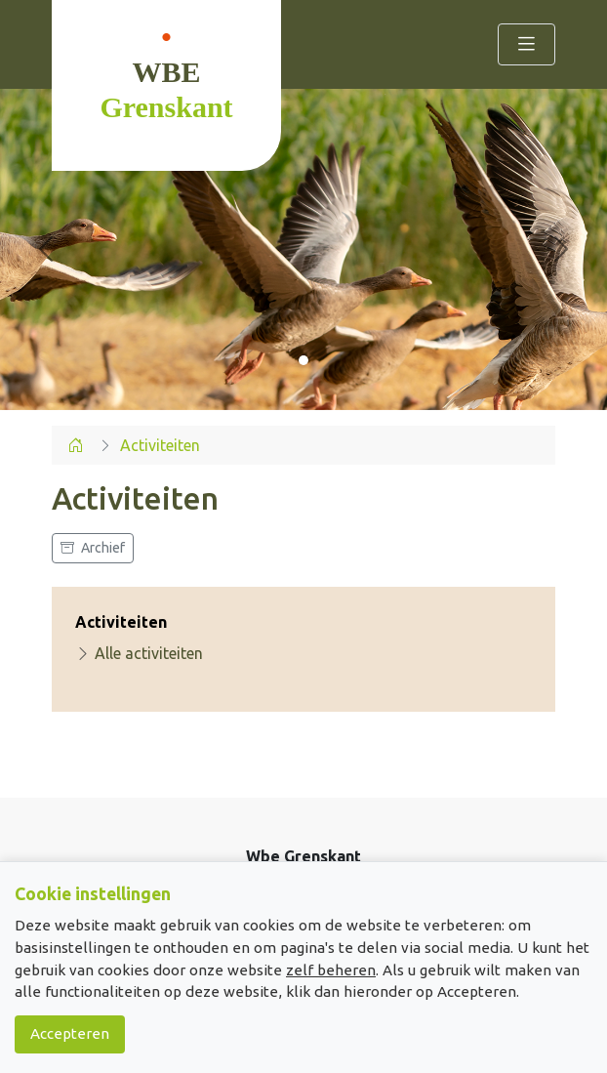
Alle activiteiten (139, 653)
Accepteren (69, 1033)
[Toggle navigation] (526, 44)
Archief (93, 548)
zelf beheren (331, 970)
